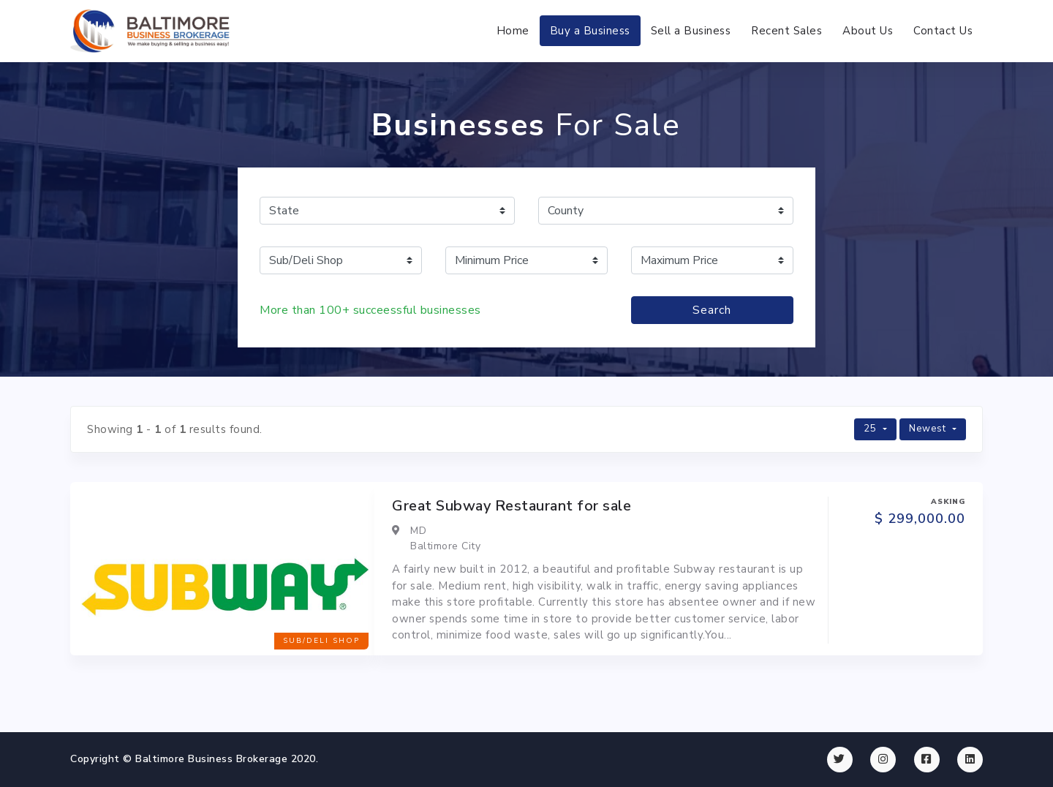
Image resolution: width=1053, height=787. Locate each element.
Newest (929, 428)
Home (513, 30)
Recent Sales (786, 30)
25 (872, 428)
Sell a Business (691, 30)
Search (711, 310)
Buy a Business (590, 30)
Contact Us (943, 30)
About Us (867, 30)
